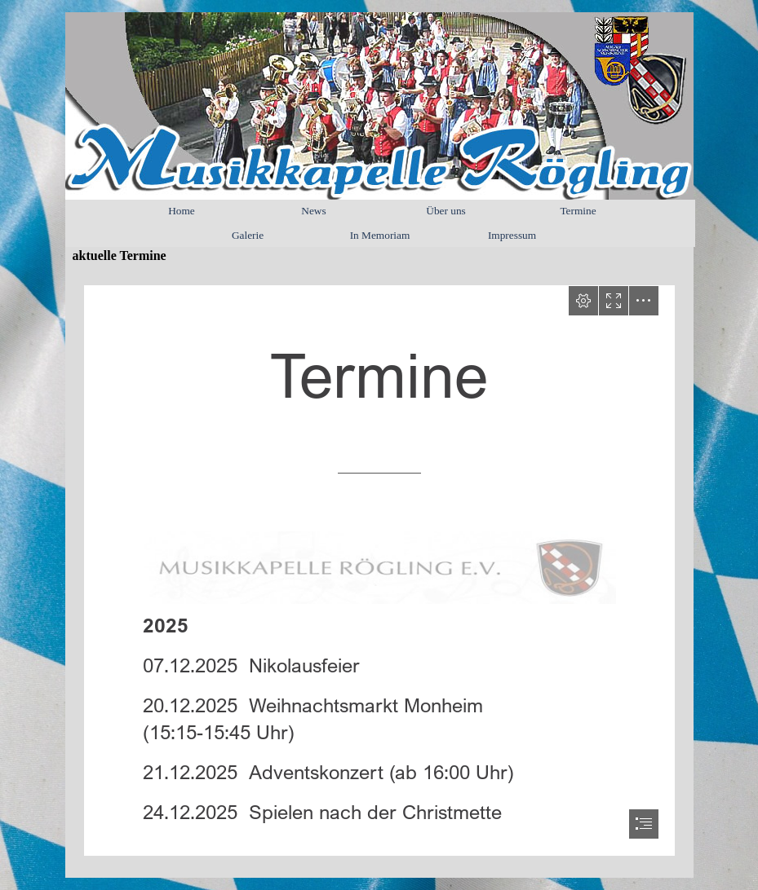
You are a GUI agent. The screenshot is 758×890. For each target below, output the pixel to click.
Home (181, 211)
